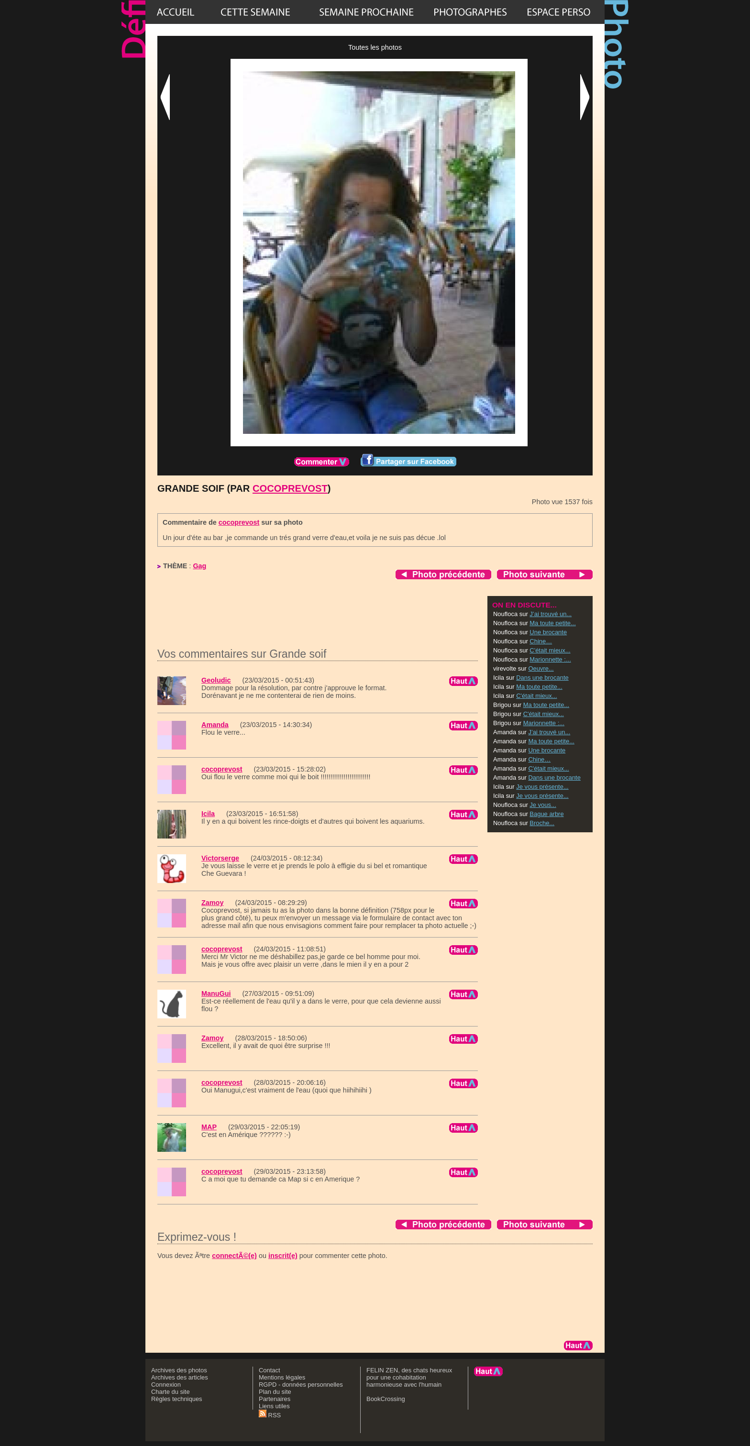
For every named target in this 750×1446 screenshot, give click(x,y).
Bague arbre (546, 813)
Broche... (541, 823)
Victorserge (220, 858)
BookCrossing (385, 1398)
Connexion (166, 1384)
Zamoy (212, 902)
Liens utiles (274, 1406)
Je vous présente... (542, 786)
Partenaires (274, 1398)
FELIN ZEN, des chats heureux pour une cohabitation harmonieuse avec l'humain (409, 1377)
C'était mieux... (549, 650)
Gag (199, 566)
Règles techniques (176, 1398)
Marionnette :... (550, 659)
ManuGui (216, 993)
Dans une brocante (542, 677)
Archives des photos (179, 1370)
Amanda (215, 725)
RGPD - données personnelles (301, 1384)
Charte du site (170, 1391)
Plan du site (275, 1391)
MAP (209, 1127)
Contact (269, 1370)
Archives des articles (179, 1377)
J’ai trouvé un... (550, 614)
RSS (270, 1415)
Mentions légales (282, 1377)
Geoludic (216, 680)
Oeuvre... (540, 668)
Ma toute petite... (552, 623)
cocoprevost (290, 488)
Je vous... (542, 804)
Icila (208, 813)
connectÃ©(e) (234, 1255)
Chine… (540, 641)
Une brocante (548, 632)
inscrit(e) (283, 1255)
